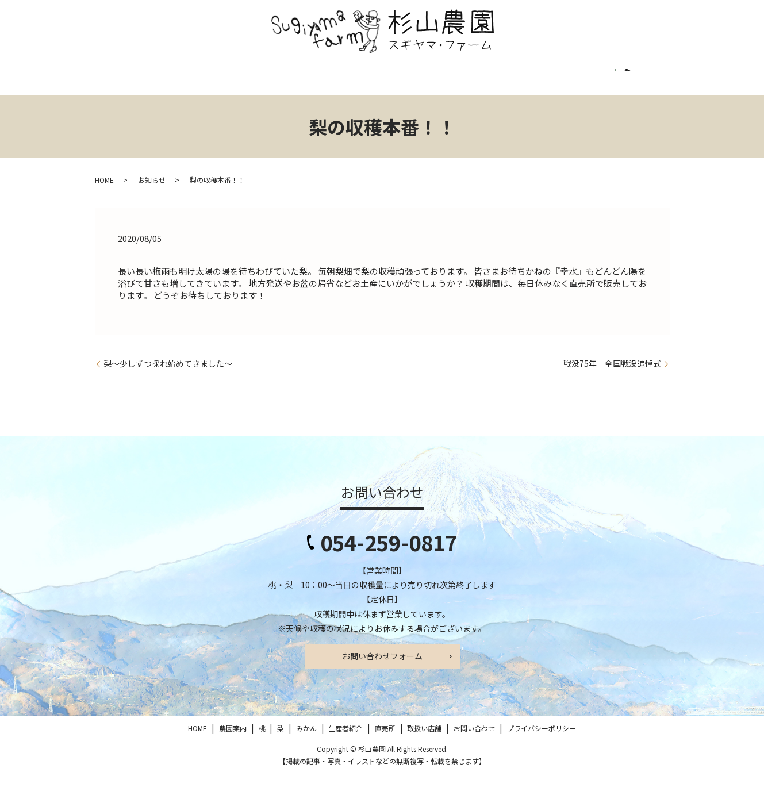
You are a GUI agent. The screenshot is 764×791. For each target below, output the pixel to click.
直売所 (399, 80)
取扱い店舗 (456, 80)
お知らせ (152, 196)
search (113, 107)
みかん (287, 80)
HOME (118, 80)
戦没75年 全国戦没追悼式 (612, 379)
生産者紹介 (343, 80)
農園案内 (170, 80)
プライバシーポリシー (613, 80)
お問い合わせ (524, 80)
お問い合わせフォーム (382, 672)
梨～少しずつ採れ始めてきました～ (167, 379)
